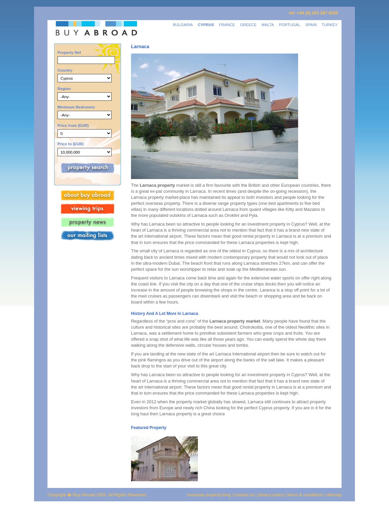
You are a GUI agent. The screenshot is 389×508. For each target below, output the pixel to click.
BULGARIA (183, 24)
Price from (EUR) (73, 125)
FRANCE (227, 24)
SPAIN (311, 24)
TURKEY (330, 24)
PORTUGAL (289, 24)
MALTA (268, 24)
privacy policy (271, 494)
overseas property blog (209, 494)
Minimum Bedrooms (76, 107)
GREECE (248, 24)
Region (64, 88)
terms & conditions (305, 494)
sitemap (333, 494)
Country (65, 70)
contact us (244, 494)
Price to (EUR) (70, 144)
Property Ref (69, 52)
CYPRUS (206, 24)
